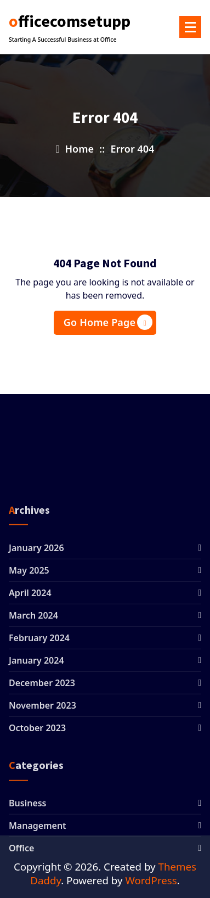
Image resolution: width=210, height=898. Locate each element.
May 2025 (29, 689)
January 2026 (36, 666)
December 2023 (42, 801)
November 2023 (42, 824)
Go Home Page (108, 322)
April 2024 (30, 711)
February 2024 (39, 756)
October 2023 (37, 846)
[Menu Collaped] (190, 27)
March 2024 (33, 734)
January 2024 (36, 779)
